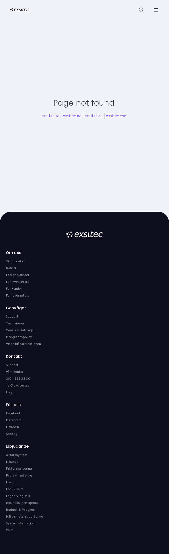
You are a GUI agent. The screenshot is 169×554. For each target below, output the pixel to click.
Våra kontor (15, 372)
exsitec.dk (94, 116)
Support (12, 317)
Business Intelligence (22, 503)
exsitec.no (72, 116)
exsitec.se (51, 116)
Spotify (11, 434)
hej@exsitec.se (18, 386)
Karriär (11, 268)
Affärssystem (17, 455)
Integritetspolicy (19, 337)
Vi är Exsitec (15, 261)
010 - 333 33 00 (18, 379)
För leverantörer (18, 296)
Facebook (13, 413)
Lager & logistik (18, 496)
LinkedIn (12, 427)
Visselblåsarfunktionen (23, 344)
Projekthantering (19, 476)
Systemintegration (20, 523)
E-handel (12, 462)
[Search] (141, 10)
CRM (9, 530)
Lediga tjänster (17, 275)
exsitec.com (116, 116)
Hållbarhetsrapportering (24, 517)
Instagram (13, 420)
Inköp (10, 482)
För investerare (17, 282)
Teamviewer (15, 323)
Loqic (10, 392)
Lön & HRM (14, 489)
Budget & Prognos (20, 510)
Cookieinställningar (20, 330)
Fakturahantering (19, 469)
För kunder (14, 289)
